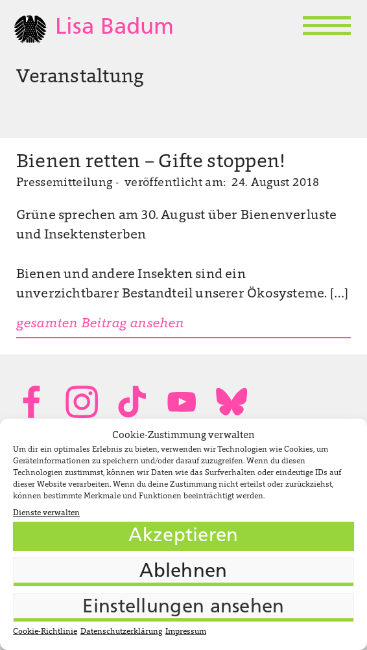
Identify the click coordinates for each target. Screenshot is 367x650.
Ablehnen (183, 572)
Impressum (185, 632)
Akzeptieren (183, 536)
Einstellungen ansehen (183, 607)
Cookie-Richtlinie (45, 632)
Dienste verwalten (46, 513)
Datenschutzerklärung (121, 632)
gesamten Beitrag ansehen (100, 324)
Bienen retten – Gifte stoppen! (150, 162)
